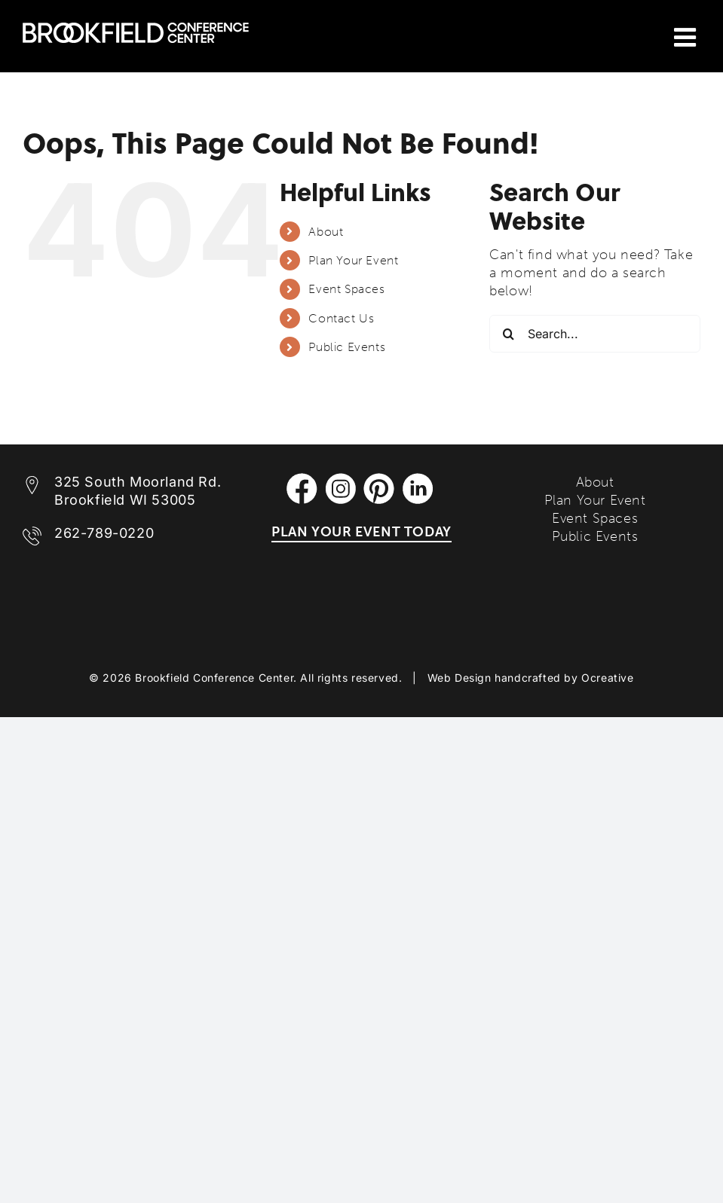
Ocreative (607, 677)
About (325, 231)
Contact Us (341, 318)
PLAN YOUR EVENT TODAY (361, 532)
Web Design (459, 677)
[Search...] (594, 334)
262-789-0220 (104, 533)
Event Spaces (346, 289)
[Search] (508, 334)
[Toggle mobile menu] (687, 37)
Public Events (346, 347)
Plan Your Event (353, 260)
